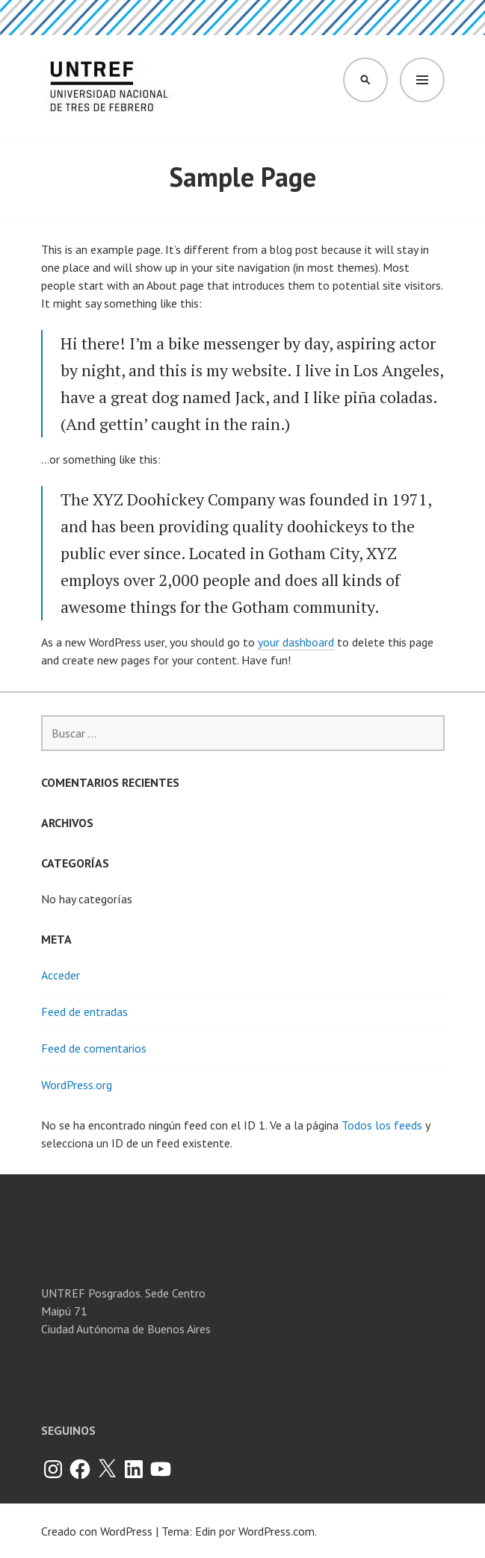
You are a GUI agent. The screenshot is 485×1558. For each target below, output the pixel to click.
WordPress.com (276, 1531)
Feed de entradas (84, 1011)
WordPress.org (76, 1084)
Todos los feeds (382, 1125)
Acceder (60, 974)
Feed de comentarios (93, 1048)
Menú (422, 79)
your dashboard (296, 642)
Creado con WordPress (96, 1531)
